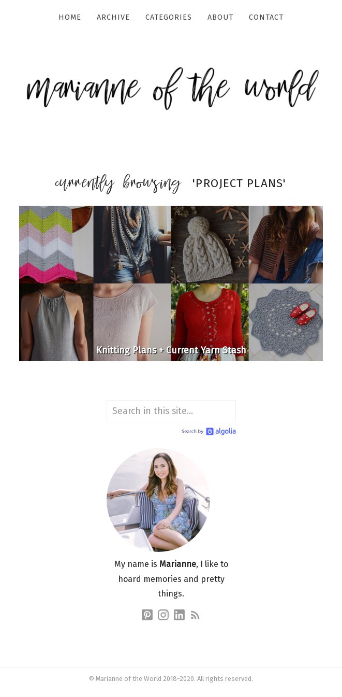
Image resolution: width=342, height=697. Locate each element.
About (220, 17)
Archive (113, 17)
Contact (266, 17)
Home (69, 17)
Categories (168, 17)
